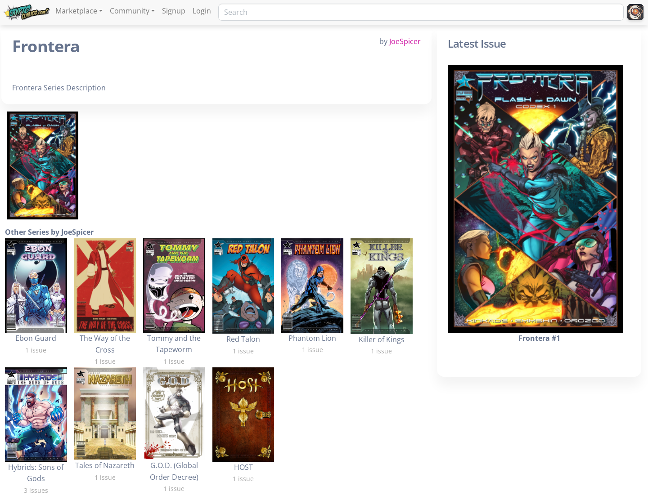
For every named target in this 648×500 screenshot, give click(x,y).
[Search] (421, 12)
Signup (173, 11)
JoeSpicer (405, 41)
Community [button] (129, 11)
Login (202, 11)
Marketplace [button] (76, 11)
